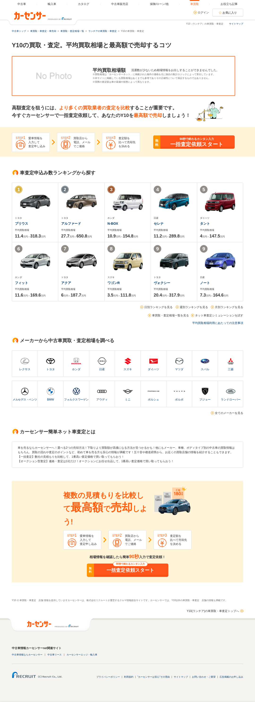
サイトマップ (236, 23)
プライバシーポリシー (108, 677)
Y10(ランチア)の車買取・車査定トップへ (213, 611)
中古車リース (54, 654)
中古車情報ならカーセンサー (27, 654)
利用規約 (128, 677)
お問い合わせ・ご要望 (204, 677)
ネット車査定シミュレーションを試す (219, 315)
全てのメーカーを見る (229, 413)
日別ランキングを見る (158, 307)
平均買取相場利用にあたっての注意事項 (217, 323)
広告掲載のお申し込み (231, 677)
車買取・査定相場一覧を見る (170, 315)
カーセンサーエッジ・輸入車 (82, 654)
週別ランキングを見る (194, 307)
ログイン (203, 12)
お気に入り (229, 12)
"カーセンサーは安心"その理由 (153, 677)
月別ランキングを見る (229, 307)
